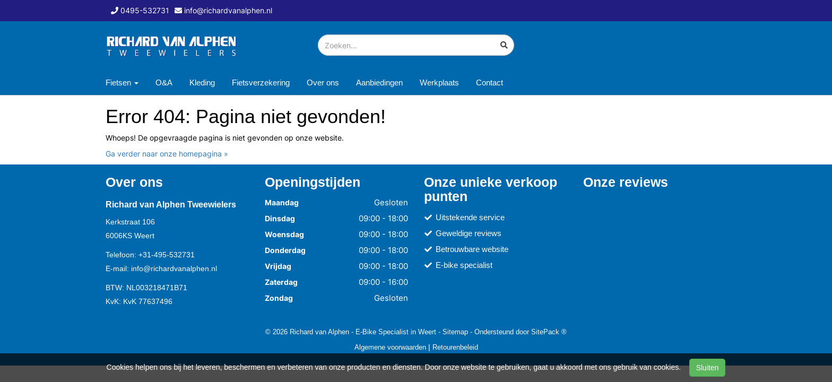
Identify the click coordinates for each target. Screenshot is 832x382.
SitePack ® (549, 331)
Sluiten (707, 367)
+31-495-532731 (166, 254)
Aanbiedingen (379, 82)
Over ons (323, 82)
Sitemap (455, 331)
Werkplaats (439, 82)
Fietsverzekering (261, 82)
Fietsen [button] (122, 82)
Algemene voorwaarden (390, 347)
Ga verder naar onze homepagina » (167, 153)
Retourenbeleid (455, 347)
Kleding (202, 82)
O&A (163, 82)
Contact (489, 82)
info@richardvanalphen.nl (174, 268)
